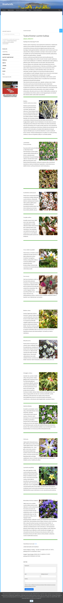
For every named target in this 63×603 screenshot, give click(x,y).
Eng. (60, 10)
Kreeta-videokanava (35, 10)
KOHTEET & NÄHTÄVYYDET (8, 57)
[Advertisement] (40, 20)
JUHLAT (4, 69)
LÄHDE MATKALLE (6, 55)
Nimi (26, 574)
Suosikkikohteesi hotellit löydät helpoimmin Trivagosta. (10, 42)
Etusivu (3, 10)
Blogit (28, 10)
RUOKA (3, 71)
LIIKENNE (4, 66)
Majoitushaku (10, 10)
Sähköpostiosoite (44, 574)
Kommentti (27, 566)
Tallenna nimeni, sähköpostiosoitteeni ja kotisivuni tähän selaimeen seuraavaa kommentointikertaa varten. (40, 586)
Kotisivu (26, 579)
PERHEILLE (4, 60)
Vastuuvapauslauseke (6, 77)
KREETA (4, 63)
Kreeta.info (8, 4)
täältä (35, 544)
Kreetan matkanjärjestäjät (20, 10)
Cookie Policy (4, 52)
